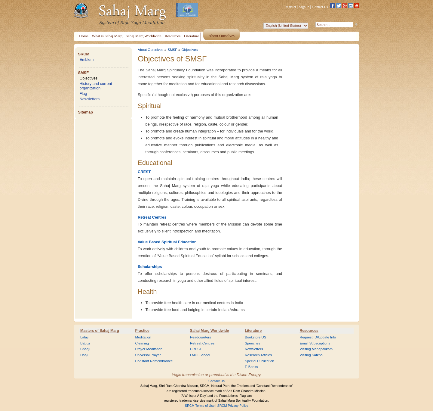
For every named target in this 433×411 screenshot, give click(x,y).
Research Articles (258, 355)
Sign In (304, 7)
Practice (142, 330)
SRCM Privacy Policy (232, 405)
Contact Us (320, 7)
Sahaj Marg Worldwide (209, 330)
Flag (83, 93)
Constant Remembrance (154, 361)
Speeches (252, 343)
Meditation (143, 337)
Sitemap (85, 112)
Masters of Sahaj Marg (99, 330)
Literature (253, 330)
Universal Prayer (148, 355)
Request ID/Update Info (318, 337)
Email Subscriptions (315, 343)
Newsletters (89, 99)
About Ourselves (150, 49)
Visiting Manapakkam (316, 349)
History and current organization (95, 85)
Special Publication (259, 361)
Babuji (85, 343)
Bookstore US (255, 337)
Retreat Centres (152, 217)
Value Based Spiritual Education (167, 242)
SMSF (83, 72)
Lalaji (84, 337)
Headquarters (200, 337)
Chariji (85, 349)
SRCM (83, 54)
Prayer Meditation (148, 349)
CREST (144, 172)
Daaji (84, 355)
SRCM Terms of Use (200, 405)
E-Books (251, 367)
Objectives (88, 78)
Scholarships (150, 266)
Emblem (86, 59)
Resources (309, 330)
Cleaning (142, 343)
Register (290, 7)
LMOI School (200, 355)
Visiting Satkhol (312, 355)
